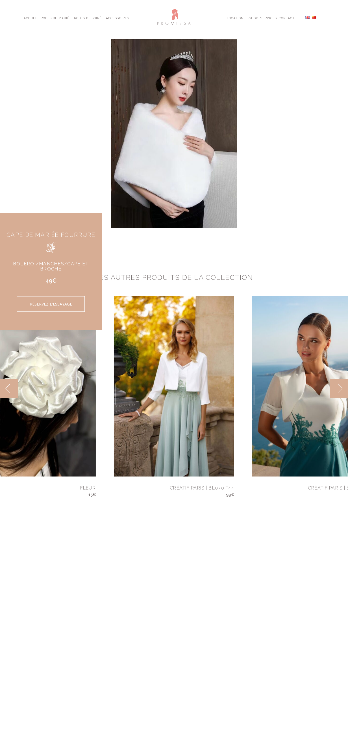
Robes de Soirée (89, 18)
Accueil (31, 18)
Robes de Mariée (56, 18)
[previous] (9, 388)
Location (235, 18)
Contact (287, 18)
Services (268, 18)
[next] (339, 388)
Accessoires (117, 18)
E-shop (251, 18)
